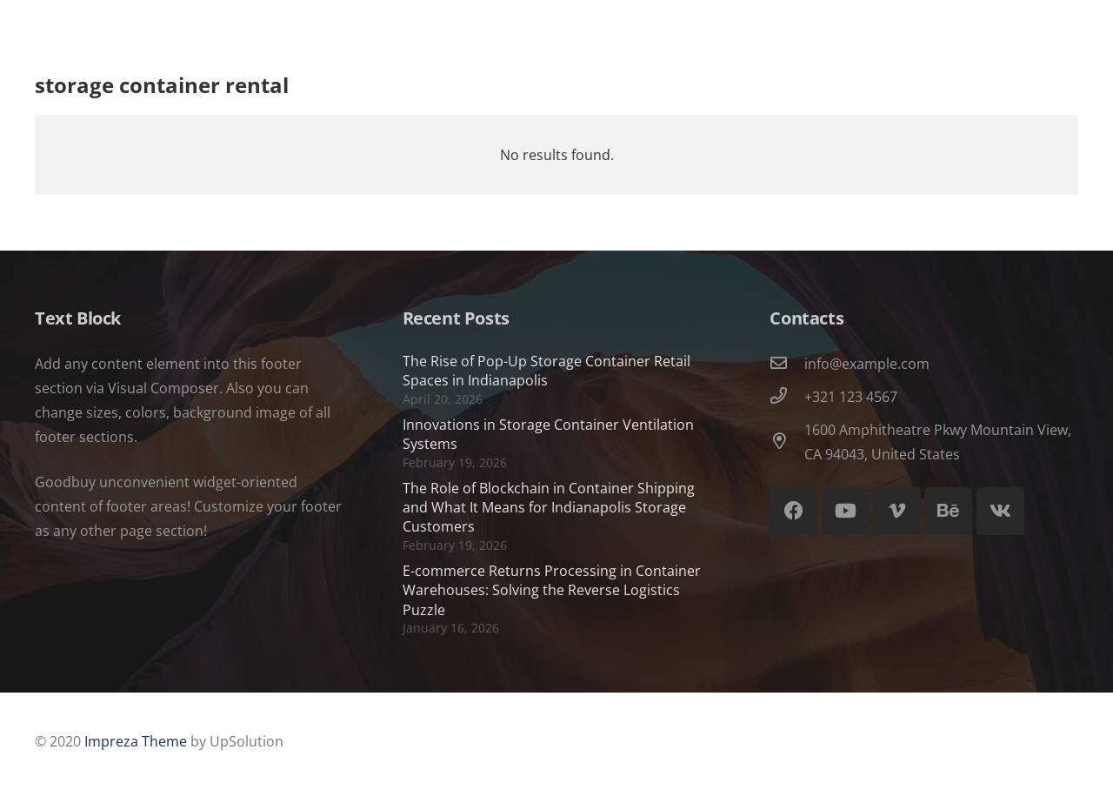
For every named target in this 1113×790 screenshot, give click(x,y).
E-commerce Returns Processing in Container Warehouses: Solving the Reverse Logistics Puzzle (552, 590)
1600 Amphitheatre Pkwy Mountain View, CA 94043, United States (937, 442)
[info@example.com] (787, 363)
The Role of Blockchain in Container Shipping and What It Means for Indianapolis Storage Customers (549, 508)
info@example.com (867, 363)
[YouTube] (846, 511)
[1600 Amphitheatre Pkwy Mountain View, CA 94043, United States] (787, 442)
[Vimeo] (897, 511)
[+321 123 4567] (787, 397)
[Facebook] (793, 511)
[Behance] (948, 511)
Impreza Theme (135, 741)
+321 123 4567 (850, 396)
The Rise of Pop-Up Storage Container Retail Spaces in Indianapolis (546, 370)
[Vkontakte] (1000, 511)
